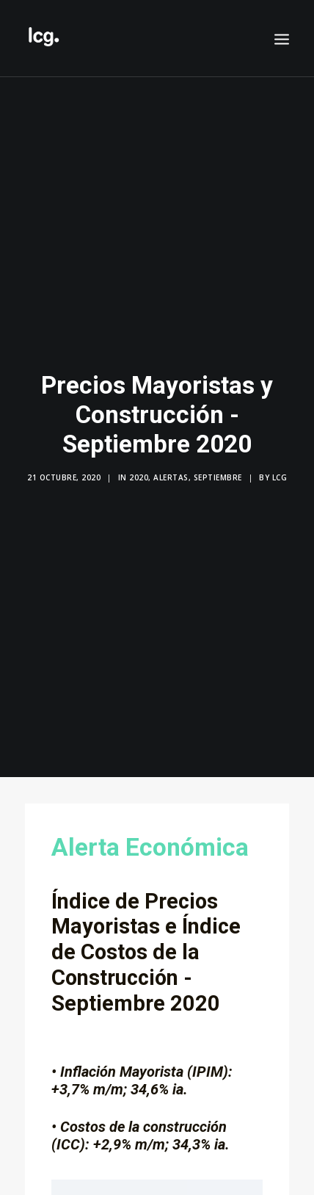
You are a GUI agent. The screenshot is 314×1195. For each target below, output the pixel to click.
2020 (138, 471)
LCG (280, 471)
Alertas (171, 471)
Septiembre (218, 471)
